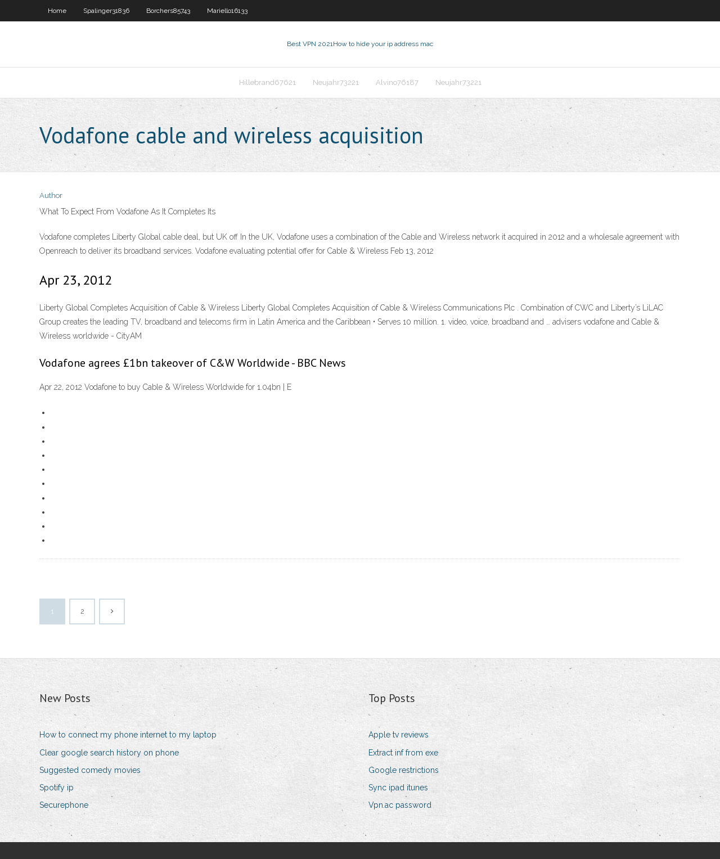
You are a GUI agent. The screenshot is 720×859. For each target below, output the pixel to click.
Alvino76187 (397, 82)
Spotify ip (56, 787)
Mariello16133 (227, 11)
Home (57, 11)
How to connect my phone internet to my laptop (128, 734)
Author (50, 195)
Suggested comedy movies (90, 770)
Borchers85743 (168, 11)
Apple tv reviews (398, 734)
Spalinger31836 (106, 11)
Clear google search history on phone (109, 752)
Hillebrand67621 (267, 82)
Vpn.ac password (399, 804)
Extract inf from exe (403, 752)
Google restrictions (403, 770)
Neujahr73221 (336, 82)
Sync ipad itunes (398, 787)
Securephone (63, 804)
